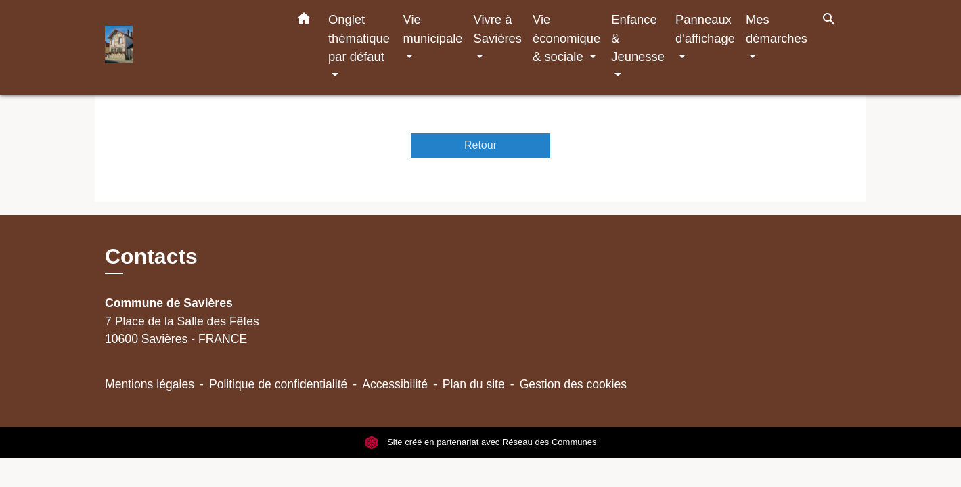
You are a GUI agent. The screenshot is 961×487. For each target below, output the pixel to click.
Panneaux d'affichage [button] (705, 28)
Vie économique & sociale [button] (566, 38)
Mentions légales (149, 384)
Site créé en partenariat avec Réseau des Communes (481, 443)
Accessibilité (395, 384)
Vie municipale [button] (433, 28)
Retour (480, 145)
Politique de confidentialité (278, 384)
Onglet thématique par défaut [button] (359, 38)
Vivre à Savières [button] (497, 28)
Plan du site (474, 384)
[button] (304, 21)
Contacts (151, 256)
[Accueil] (189, 47)
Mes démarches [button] (776, 28)
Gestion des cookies (573, 384)
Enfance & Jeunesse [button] (638, 38)
